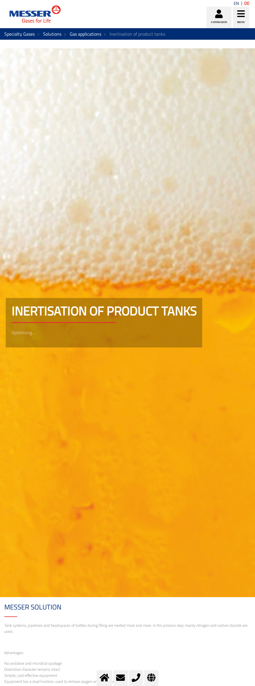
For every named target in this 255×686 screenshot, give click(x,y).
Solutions (52, 33)
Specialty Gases (19, 33)
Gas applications (85, 33)
